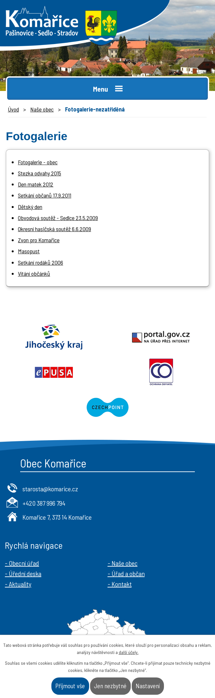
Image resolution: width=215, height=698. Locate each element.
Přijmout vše (70, 686)
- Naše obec (123, 563)
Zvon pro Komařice (39, 240)
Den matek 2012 (35, 184)
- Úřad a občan (126, 573)
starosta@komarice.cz (50, 489)
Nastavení (148, 686)
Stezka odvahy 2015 (39, 173)
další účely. (129, 652)
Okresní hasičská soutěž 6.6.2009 (54, 228)
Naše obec (42, 109)
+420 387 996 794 (43, 503)
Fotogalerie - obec (38, 162)
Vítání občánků (34, 273)
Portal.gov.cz (161, 337)
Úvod (13, 109)
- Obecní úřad (22, 563)
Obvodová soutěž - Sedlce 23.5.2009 (58, 217)
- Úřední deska (23, 573)
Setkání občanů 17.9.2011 (44, 195)
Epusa (54, 372)
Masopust (29, 251)
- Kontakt (120, 584)
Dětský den (30, 206)
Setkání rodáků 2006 (40, 262)
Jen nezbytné (110, 686)
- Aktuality (18, 584)
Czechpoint (107, 407)
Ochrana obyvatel (161, 372)
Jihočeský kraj (54, 337)
